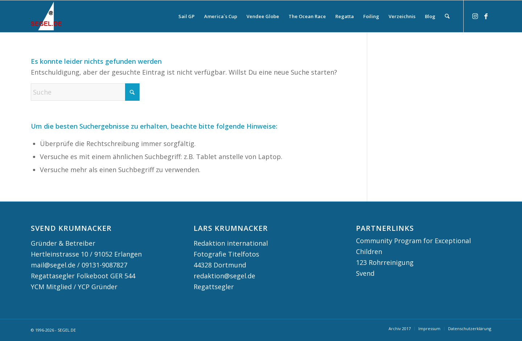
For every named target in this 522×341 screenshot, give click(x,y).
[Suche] (447, 16)
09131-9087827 (104, 265)
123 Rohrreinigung (385, 262)
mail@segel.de (53, 265)
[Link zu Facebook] (485, 16)
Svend (365, 273)
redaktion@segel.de (224, 275)
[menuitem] (186, 16)
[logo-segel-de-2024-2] (46, 16)
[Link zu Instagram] (474, 16)
